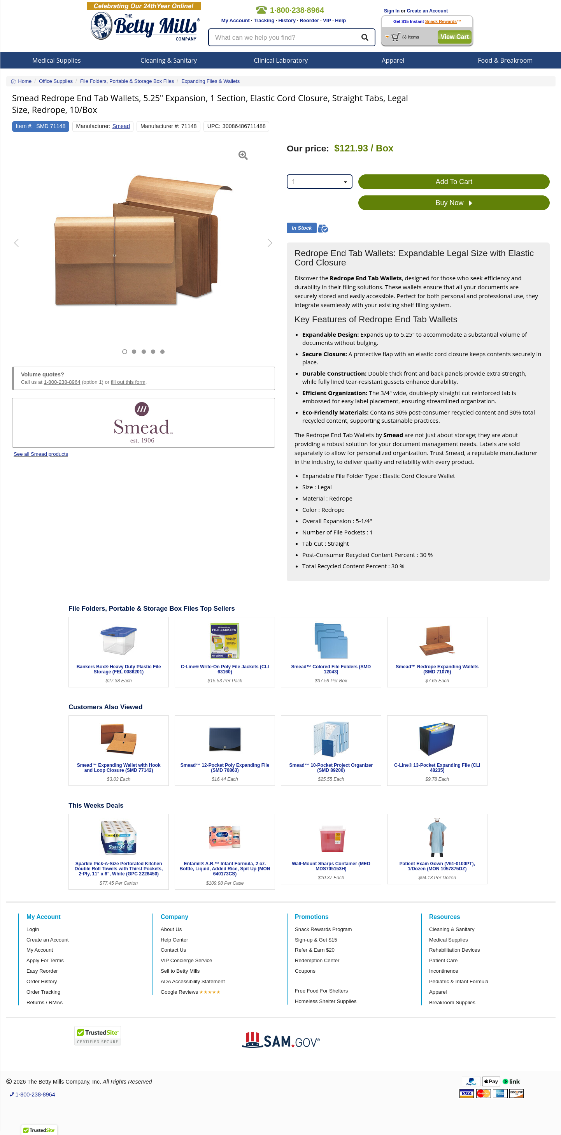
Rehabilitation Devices (454, 950)
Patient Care (443, 960)
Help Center (174, 940)
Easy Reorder (42, 971)
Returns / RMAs (44, 1002)
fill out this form (128, 382)
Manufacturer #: (159, 126)
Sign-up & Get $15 (316, 940)
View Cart (454, 36)
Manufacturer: (93, 126)
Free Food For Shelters (321, 991)
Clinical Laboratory (281, 60)
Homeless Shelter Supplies (325, 1001)
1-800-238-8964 (62, 382)
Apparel (393, 60)
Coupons (305, 971)
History (287, 20)
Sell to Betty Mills (180, 971)
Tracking (264, 20)
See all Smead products (41, 454)
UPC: (214, 126)
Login (32, 929)
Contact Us (173, 950)
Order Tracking (43, 992)
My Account (235, 20)
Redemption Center (317, 960)
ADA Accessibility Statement (193, 981)
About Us (171, 929)
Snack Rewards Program (323, 929)
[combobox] (319, 181)
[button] (21, 249)
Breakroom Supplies (452, 1002)
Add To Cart (454, 182)
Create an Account (427, 11)
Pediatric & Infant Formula (458, 981)
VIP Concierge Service (186, 960)
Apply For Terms (45, 960)
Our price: (308, 148)
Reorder (309, 20)
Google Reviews (179, 992)
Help (340, 20)
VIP (327, 20)
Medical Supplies (56, 60)
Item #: (24, 126)
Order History (41, 981)
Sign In (392, 11)
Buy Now (453, 203)
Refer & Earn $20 (315, 950)
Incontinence (443, 971)
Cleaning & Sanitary (168, 60)
